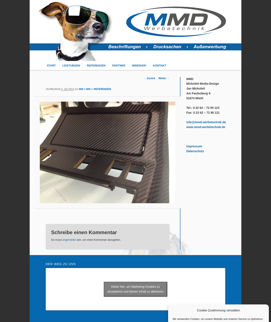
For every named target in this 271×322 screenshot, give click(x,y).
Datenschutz (195, 151)
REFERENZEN (96, 65)
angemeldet (69, 239)
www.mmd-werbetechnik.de (205, 127)
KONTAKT (159, 65)
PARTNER (118, 65)
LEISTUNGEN (71, 65)
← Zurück (149, 78)
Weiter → (163, 78)
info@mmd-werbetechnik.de (206, 122)
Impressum (194, 146)
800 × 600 (84, 89)
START (51, 65)
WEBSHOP (139, 65)
